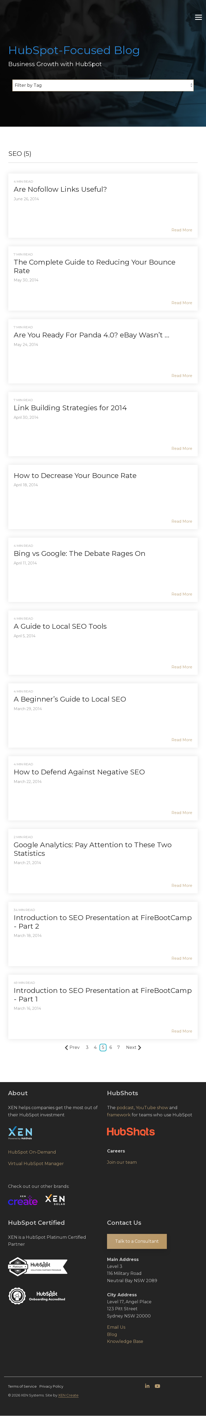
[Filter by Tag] (103, 85)
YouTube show (152, 1107)
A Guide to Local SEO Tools (60, 626)
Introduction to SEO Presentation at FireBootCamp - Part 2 (103, 921)
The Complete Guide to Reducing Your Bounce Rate (94, 266)
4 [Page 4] (95, 1047)
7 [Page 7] (118, 1047)
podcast (125, 1107)
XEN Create (68, 1395)
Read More (181, 230)
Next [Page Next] (133, 1047)
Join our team (122, 1162)
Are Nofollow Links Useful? (60, 189)
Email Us (116, 1327)
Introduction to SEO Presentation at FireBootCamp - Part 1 (103, 994)
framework (119, 1114)
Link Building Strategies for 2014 (70, 408)
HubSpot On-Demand (32, 1152)
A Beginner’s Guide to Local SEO (70, 699)
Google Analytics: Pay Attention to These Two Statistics (93, 849)
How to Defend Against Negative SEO (79, 772)
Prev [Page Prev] (72, 1047)
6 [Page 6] (110, 1047)
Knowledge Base (125, 1341)
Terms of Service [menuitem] (22, 1386)
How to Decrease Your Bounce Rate (75, 475)
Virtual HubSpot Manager (36, 1163)
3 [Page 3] (87, 1047)
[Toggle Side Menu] (198, 12)
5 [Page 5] (103, 1047)
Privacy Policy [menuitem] (51, 1386)
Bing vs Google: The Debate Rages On (79, 553)
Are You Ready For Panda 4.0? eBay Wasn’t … (91, 335)
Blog (112, 1334)
